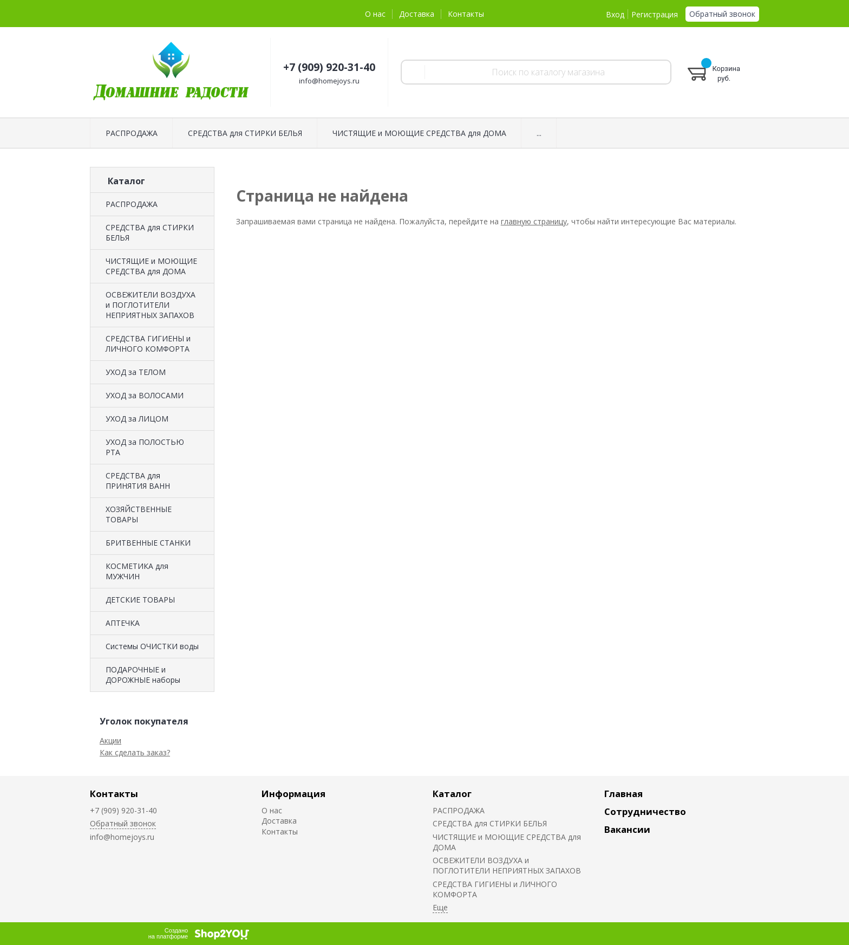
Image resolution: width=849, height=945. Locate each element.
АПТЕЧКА (123, 623)
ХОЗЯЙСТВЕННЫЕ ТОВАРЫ (139, 514)
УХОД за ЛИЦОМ (137, 418)
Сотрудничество (645, 811)
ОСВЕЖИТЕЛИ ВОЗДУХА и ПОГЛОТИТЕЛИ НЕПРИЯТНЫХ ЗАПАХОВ (150, 304)
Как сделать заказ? (135, 752)
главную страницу (534, 221)
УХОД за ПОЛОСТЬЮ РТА (145, 447)
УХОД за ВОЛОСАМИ (145, 395)
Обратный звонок (722, 14)
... (539, 133)
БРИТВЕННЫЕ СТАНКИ (148, 543)
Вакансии (627, 829)
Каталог (452, 793)
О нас (375, 14)
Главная (623, 793)
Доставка (416, 14)
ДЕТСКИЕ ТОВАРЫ (140, 599)
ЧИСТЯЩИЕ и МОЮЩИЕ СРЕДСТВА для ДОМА (419, 133)
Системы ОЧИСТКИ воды (152, 646)
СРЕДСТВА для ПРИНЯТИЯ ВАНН (138, 480)
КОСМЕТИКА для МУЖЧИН (137, 571)
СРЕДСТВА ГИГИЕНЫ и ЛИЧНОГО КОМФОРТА (148, 343)
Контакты (466, 14)
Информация (293, 793)
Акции (110, 740)
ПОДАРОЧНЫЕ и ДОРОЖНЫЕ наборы (143, 674)
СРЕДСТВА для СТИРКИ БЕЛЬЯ (245, 133)
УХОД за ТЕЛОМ (136, 372)
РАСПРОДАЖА (132, 133)
